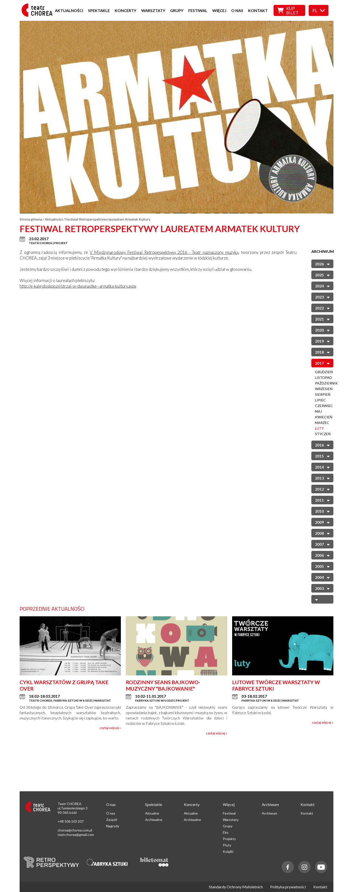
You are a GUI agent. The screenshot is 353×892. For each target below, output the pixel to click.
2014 (322, 466)
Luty (319, 428)
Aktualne (152, 813)
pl (318, 10)
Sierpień (322, 394)
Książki (228, 851)
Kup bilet (288, 10)
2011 (322, 499)
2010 (322, 510)
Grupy (176, 10)
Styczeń (323, 434)
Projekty (229, 839)
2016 (322, 444)
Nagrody (112, 826)
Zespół (111, 820)
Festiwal (197, 10)
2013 (322, 477)
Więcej (219, 10)
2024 (322, 285)
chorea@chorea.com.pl (75, 830)
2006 (322, 555)
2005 (322, 566)
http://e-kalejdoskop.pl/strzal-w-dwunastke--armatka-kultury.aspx (78, 286)
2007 (322, 543)
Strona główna (31, 219)
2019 (322, 340)
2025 (322, 274)
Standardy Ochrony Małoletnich (236, 887)
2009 (322, 521)
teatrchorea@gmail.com (76, 834)
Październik (326, 383)
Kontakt (258, 10)
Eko (225, 832)
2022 (322, 307)
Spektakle (99, 10)
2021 (322, 318)
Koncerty (125, 10)
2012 (322, 488)
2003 (322, 588)
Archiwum (269, 813)
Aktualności (69, 10)
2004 (322, 577)
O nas (237, 10)
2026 (322, 263)
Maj (318, 411)
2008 (322, 532)
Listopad (323, 377)
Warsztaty (153, 10)
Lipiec (320, 400)
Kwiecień (323, 417)
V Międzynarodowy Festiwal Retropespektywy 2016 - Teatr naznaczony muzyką (164, 252)
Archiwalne (153, 820)
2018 (322, 351)
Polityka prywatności (288, 887)
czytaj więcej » (110, 728)
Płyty (227, 845)
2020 (322, 329)
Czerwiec (324, 406)
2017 (322, 362)
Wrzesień (324, 389)
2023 (322, 296)
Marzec (322, 423)
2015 (322, 455)
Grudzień (324, 372)
